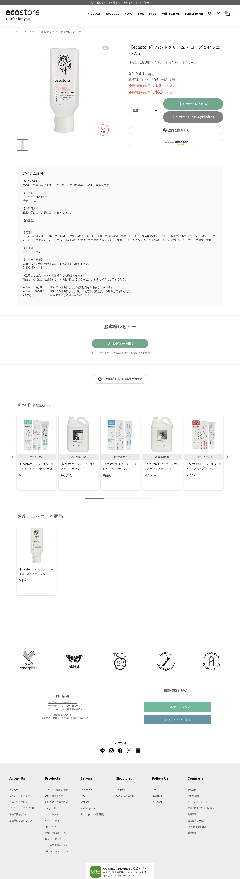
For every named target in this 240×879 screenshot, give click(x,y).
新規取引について (63, 699)
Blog (140, 13)
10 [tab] (152, 494)
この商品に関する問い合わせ (122, 379)
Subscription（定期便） (93, 798)
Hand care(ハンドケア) (71, 32)
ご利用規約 (193, 780)
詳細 (172, 79)
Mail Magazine (88, 792)
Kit (56, 829)
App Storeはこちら (133, 865)
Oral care (59, 817)
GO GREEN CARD (125, 780)
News (128, 13)
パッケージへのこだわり (21, 792)
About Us (112, 13)
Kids (53, 798)
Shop (152, 13)
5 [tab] (124, 494)
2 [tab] (107, 494)
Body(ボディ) (47, 32)
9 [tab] (146, 494)
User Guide (87, 773)
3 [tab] (112, 494)
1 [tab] (94, 494)
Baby (53, 792)
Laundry (58, 773)
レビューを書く (123, 344)
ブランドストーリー (19, 780)
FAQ (83, 780)
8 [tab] (140, 494)
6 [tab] (129, 494)
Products (94, 13)
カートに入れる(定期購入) (196, 117)
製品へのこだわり (18, 786)
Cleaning (57, 786)
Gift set (57, 835)
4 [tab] (118, 494)
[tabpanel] (36, 448)
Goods (54, 823)
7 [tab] (135, 494)
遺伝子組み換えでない (20, 804)
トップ (16, 32)
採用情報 (192, 817)
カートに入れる (196, 103)
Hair (51, 811)
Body (53, 804)
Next (227, 453)
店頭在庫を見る (178, 130)
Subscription (194, 13)
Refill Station (170, 13)
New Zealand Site (197, 811)
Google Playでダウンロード (104, 865)
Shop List (121, 773)
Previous (12, 453)
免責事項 (192, 798)
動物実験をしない (18, 798)
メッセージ (15, 773)
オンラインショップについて (62, 686)
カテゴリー (30, 32)
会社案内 (192, 773)
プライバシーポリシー (199, 786)
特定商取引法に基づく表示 (201, 792)
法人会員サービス (197, 804)
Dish (55, 780)
